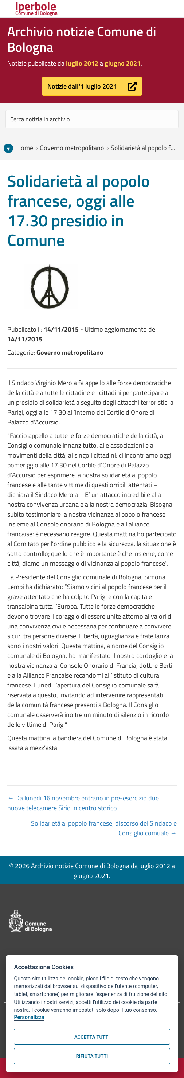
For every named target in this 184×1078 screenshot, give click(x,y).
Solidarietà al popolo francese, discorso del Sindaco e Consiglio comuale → (104, 828)
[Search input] (92, 119)
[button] (92, 86)
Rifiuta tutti (92, 1056)
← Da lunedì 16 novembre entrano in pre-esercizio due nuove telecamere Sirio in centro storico (83, 803)
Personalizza (29, 1017)
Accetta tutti (92, 1037)
